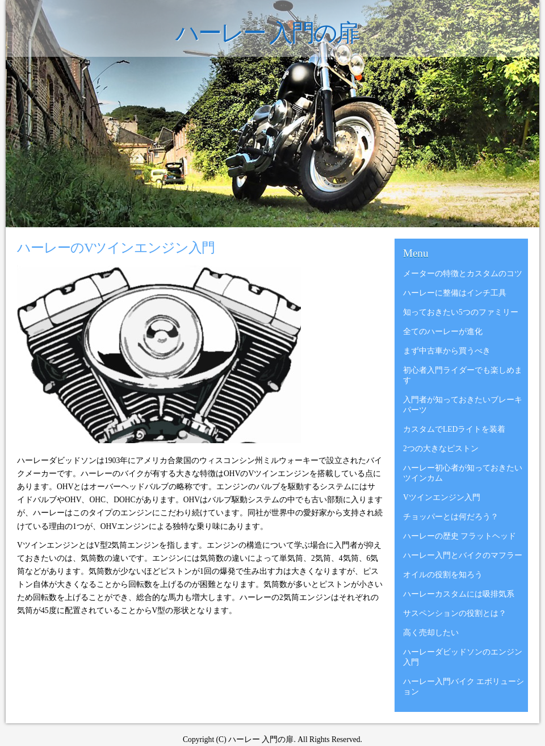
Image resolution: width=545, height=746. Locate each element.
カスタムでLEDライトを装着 (454, 429)
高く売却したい (431, 632)
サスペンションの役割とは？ (454, 613)
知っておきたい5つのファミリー (460, 312)
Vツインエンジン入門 (441, 497)
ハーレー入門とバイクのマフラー (462, 555)
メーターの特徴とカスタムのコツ (462, 273)
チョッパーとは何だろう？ (450, 516)
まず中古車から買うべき (447, 351)
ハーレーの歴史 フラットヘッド (459, 536)
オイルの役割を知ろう (443, 574)
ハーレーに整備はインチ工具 (454, 293)
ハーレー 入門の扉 (267, 33)
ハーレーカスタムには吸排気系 (458, 594)
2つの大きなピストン (441, 448)
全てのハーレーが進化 (443, 331)
